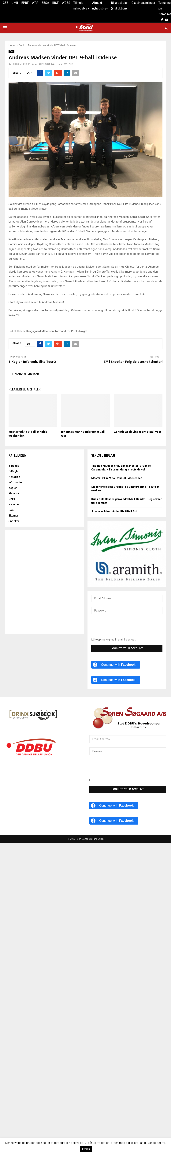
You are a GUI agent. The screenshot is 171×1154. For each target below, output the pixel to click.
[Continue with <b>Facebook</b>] (115, 665)
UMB (15, 3)
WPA (35, 3)
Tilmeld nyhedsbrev (81, 5)
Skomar (13, 515)
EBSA (45, 3)
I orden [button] (86, 1148)
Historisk (14, 476)
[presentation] (120, 628)
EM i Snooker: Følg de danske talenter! (133, 362)
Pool (11, 51)
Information (16, 482)
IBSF (55, 3)
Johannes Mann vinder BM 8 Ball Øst (83, 433)
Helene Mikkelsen (21, 64)
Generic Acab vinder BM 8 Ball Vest (137, 431)
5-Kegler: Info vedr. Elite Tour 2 (32, 362)
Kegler (13, 487)
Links (12, 498)
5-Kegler (14, 471)
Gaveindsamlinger (143, 3)
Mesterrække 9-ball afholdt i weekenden (28, 433)
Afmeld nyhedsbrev (100, 5)
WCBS (66, 3)
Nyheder (14, 504)
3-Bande (14, 465)
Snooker (14, 521)
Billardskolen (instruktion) (119, 5)
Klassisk (14, 493)
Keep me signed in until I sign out (113, 639)
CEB (5, 3)
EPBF (25, 3)
